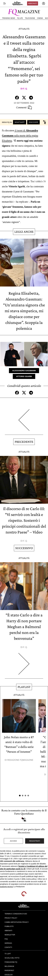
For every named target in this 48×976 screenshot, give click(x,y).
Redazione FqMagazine (20, 760)
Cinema (40, 18)
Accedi (13, 841)
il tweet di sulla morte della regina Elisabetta (20, 135)
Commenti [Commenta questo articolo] (24, 107)
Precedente (24, 442)
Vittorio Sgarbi (24, 376)
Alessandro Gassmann (24, 371)
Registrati (34, 841)
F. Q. (25, 89)
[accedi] (43, 3)
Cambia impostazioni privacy (17, 922)
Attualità (24, 29)
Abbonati (32, 3)
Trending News (8, 18)
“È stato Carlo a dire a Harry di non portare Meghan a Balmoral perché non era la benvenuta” (24, 627)
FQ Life (20, 18)
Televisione (30, 18)
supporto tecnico (6, 887)
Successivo (24, 548)
